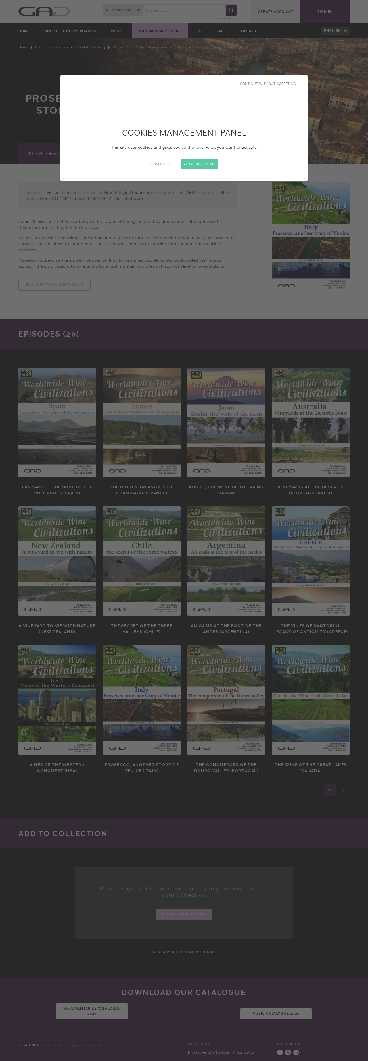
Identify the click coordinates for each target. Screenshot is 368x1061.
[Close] (184, 530)
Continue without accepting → (270, 83)
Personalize (161, 164)
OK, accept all (200, 164)
